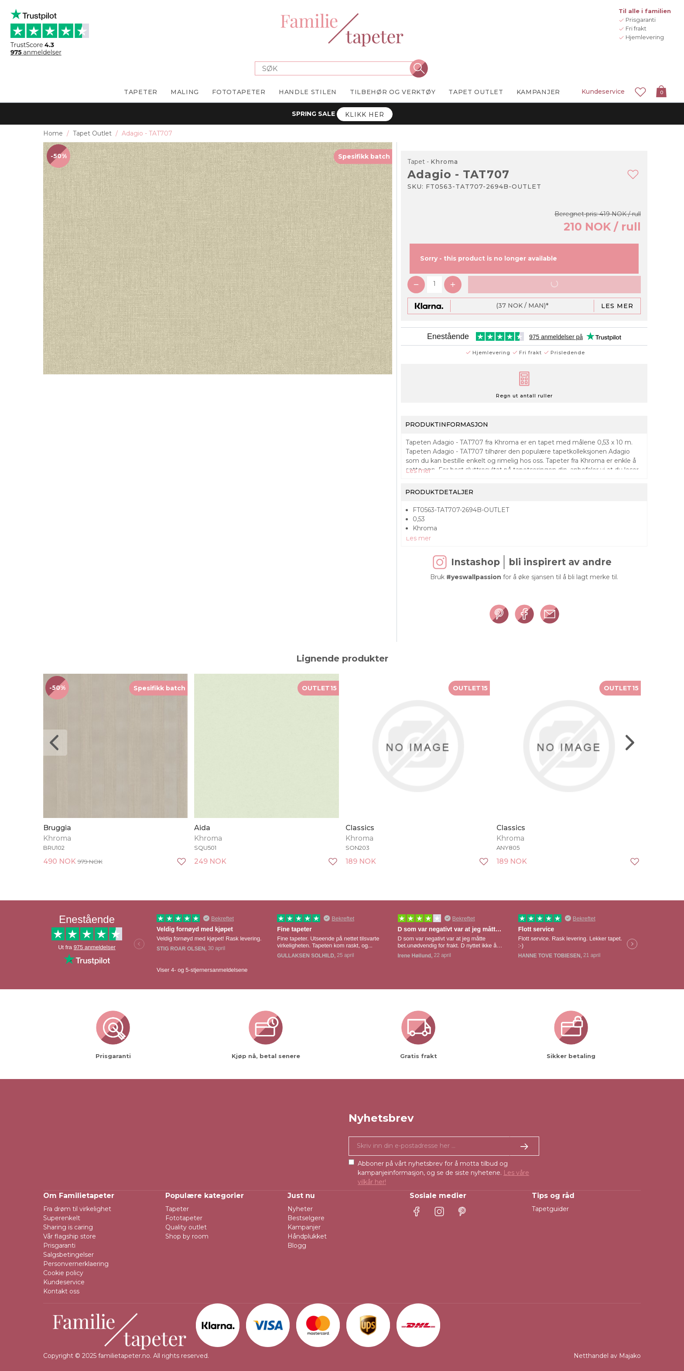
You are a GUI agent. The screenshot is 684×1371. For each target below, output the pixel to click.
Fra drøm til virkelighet (77, 1209)
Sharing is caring (68, 1227)
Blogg (296, 1245)
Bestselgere (306, 1218)
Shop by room (187, 1236)
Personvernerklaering (76, 1264)
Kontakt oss (61, 1291)
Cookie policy (63, 1273)
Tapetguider (550, 1209)
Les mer (617, 306)
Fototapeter (183, 1218)
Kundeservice (603, 91)
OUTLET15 (319, 688)
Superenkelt (61, 1218)
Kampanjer (304, 1227)
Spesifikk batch (364, 156)
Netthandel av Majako (607, 1356)
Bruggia (57, 827)
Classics (359, 827)
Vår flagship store (69, 1236)
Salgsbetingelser (68, 1255)
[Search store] (337, 68)
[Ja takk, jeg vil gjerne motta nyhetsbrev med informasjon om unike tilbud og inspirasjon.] (444, 1146)
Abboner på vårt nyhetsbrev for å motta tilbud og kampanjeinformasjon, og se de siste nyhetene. (443, 1173)
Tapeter (177, 1209)
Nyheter (300, 1209)
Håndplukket (307, 1236)
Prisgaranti (59, 1245)
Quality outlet (186, 1227)
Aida (202, 827)
